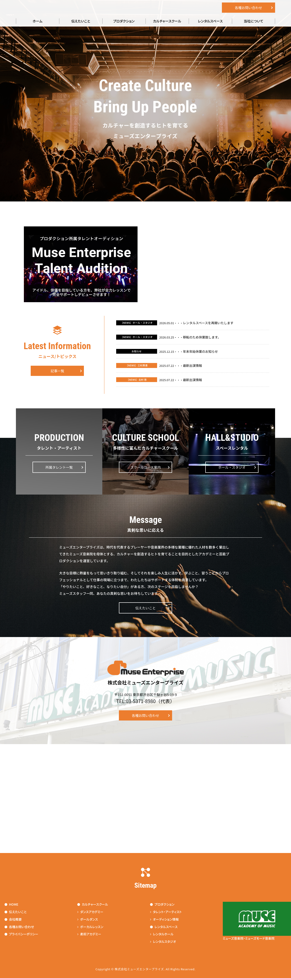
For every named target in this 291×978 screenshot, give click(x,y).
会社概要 (13, 919)
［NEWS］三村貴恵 (136, 365)
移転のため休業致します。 (202, 337)
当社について (253, 21)
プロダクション (124, 21)
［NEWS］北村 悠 (136, 379)
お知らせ (137, 351)
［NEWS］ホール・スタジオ (136, 322)
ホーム (38, 21)
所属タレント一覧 (59, 467)
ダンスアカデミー (90, 911)
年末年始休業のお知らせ (200, 351)
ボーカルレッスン (90, 926)
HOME (11, 904)
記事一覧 (57, 370)
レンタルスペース (210, 21)
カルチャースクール (167, 21)
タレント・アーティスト (166, 911)
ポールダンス (87, 919)
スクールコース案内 (145, 467)
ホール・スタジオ (232, 467)
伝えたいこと (80, 21)
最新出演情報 (192, 365)
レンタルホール (162, 934)
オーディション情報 (164, 919)
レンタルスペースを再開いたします (208, 323)
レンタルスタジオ (163, 941)
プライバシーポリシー (21, 934)
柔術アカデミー (89, 934)
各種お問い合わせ (248, 7)
